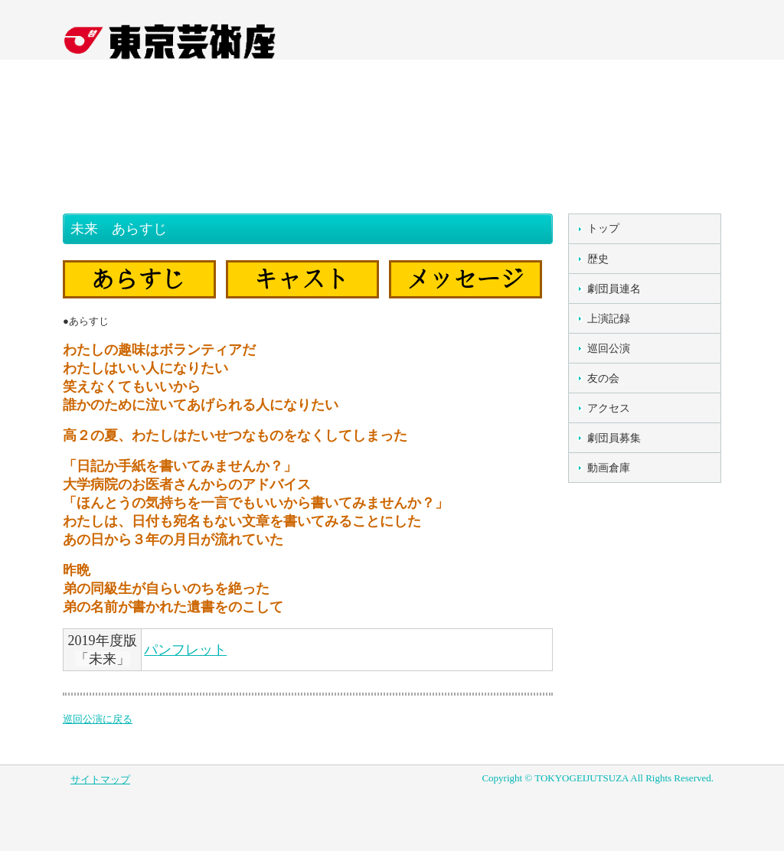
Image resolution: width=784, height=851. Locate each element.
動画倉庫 (608, 468)
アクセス (608, 408)
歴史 (598, 259)
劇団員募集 (614, 438)
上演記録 (608, 318)
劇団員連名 (614, 289)
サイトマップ (100, 779)
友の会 (603, 378)
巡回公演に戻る (97, 719)
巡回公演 (608, 348)
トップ (603, 228)
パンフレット (185, 649)
